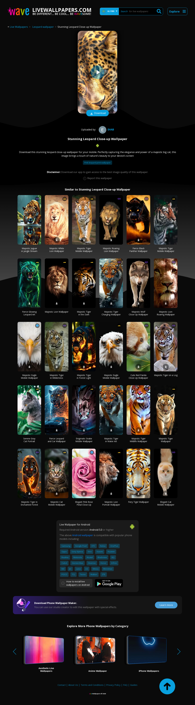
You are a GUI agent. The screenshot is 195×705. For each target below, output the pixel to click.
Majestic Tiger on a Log (165, 375)
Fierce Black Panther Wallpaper (138, 250)
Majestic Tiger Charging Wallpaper (111, 313)
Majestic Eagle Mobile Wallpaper (29, 376)
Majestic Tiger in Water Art (111, 440)
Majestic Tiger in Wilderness (57, 376)
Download (97, 113)
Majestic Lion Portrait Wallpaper (111, 503)
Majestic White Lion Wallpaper (56, 250)
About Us (73, 684)
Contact (62, 684)
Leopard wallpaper (43, 26)
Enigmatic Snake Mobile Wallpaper (83, 440)
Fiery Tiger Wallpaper (138, 501)
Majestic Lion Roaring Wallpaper (166, 313)
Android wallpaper (82, 535)
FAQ (125, 684)
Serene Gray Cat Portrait (29, 440)
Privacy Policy (113, 684)
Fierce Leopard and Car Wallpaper (57, 440)
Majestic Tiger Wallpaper (166, 440)
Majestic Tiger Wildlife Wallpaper (138, 440)
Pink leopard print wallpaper (97, 162)
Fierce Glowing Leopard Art (29, 313)
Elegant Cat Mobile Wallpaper (165, 503)
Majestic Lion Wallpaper (56, 311)
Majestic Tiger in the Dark (84, 313)
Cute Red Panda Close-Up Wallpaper (138, 376)
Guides (133, 684)
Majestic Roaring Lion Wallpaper (111, 250)
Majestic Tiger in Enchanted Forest (29, 503)
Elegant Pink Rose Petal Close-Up (84, 503)
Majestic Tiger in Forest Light (84, 376)
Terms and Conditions (92, 684)
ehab (106, 129)
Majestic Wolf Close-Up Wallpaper (138, 313)
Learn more (166, 605)
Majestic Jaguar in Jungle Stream (29, 250)
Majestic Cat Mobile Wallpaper (56, 503)
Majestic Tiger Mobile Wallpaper (83, 250)
